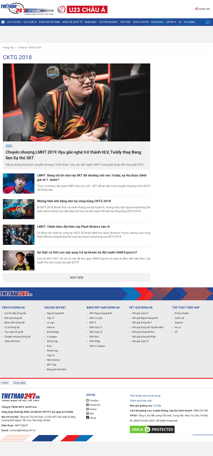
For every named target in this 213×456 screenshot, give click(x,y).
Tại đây (157, 420)
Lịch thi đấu (14, 22)
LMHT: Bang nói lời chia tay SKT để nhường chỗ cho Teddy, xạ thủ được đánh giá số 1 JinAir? (94, 179)
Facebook (92, 419)
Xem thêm (76, 293)
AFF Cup (51, 380)
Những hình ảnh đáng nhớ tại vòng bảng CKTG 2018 (83, 206)
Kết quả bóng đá (12, 334)
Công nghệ (19, 398)
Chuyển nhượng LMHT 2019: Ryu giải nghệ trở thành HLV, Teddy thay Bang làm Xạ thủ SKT (72, 156)
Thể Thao (125, 22)
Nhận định (90, 22)
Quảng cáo (202, 8)
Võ (176, 348)
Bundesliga (53, 348)
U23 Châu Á (30, 22)
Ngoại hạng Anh (55, 330)
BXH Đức (94, 353)
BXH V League (97, 362)
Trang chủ (8, 47)
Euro (49, 362)
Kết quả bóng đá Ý (141, 339)
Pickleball (157, 22)
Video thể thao (12, 357)
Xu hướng (189, 22)
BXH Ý (93, 339)
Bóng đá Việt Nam (49, 22)
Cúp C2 (50, 371)
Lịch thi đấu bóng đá (14, 330)
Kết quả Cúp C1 (140, 330)
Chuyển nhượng (108, 22)
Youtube (92, 415)
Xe (180, 22)
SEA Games (53, 375)
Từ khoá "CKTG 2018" (29, 47)
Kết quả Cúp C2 (140, 357)
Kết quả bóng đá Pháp (143, 353)
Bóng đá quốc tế (72, 22)
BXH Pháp (95, 357)
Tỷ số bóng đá (11, 343)
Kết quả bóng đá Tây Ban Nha (147, 343)
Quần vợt (179, 334)
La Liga (50, 339)
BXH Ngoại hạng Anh (100, 330)
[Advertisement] (106, 34)
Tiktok (91, 432)
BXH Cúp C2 (96, 348)
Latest (5, 398)
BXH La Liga (96, 334)
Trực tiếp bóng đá (13, 348)
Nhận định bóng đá (14, 339)
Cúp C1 (50, 334)
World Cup (52, 357)
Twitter (91, 423)
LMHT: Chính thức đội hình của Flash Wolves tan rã (82, 235)
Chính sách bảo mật (141, 415)
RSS (90, 428)
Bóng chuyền (141, 22)
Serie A (50, 343)
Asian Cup (52, 366)
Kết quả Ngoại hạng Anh (144, 334)
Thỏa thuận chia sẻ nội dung (145, 410)
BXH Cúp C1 (96, 343)
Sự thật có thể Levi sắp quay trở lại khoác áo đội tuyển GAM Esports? (89, 267)
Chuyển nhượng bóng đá (17, 353)
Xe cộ (178, 343)
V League (52, 353)
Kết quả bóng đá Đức (143, 348)
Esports (171, 22)
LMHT (8, 146)
